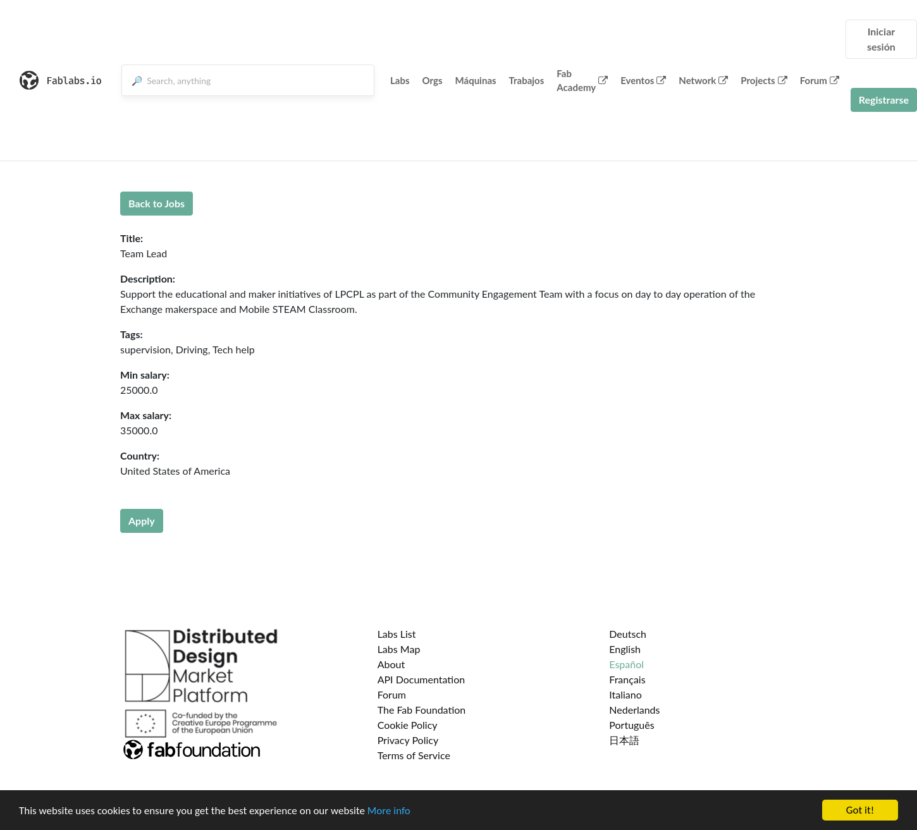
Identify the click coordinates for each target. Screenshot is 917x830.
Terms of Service (414, 755)
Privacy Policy (408, 740)
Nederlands (634, 710)
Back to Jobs (156, 203)
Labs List (397, 634)
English (625, 649)
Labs (400, 80)
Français (627, 679)
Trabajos (527, 80)
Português (631, 725)
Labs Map (399, 649)
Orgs (432, 80)
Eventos (643, 80)
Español (626, 664)
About (391, 664)
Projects (764, 80)
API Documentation (421, 679)
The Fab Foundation (422, 710)
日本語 (624, 740)
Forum (819, 80)
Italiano (625, 694)
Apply (141, 521)
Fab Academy (582, 81)
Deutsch (627, 634)
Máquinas (475, 80)
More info (388, 810)
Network (703, 80)
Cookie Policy (408, 725)
